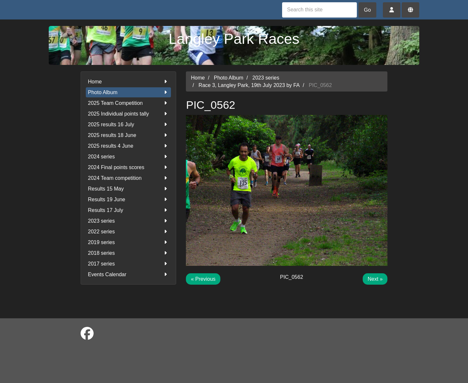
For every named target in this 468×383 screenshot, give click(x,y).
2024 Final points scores (128, 167)
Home (128, 81)
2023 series (128, 221)
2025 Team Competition (128, 103)
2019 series (128, 242)
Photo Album (128, 92)
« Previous (203, 279)
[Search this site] (319, 10)
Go (367, 10)
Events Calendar (128, 274)
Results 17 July (128, 210)
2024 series (128, 156)
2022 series (128, 231)
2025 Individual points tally (128, 113)
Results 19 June (128, 199)
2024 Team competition (128, 178)
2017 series (128, 263)
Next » (375, 279)
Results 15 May (128, 188)
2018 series (128, 253)
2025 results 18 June (128, 135)
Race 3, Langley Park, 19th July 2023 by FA (249, 85)
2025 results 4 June (128, 146)
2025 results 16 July (128, 124)
